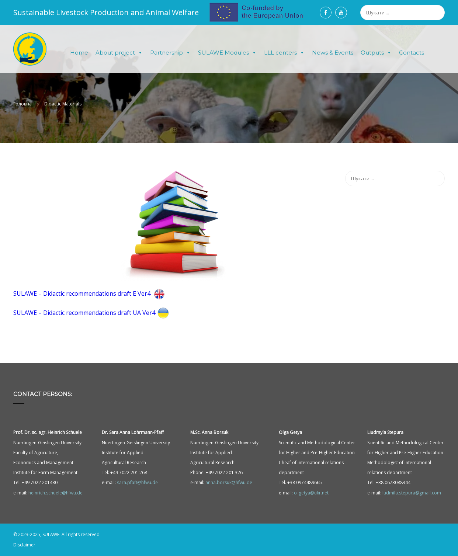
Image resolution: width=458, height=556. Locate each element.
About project (119, 53)
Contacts (411, 52)
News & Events (332, 52)
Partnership (170, 53)
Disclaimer (24, 545)
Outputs (376, 53)
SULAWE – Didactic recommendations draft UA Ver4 (92, 313)
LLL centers (284, 53)
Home (79, 52)
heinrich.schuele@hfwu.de (55, 493)
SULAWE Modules (227, 53)
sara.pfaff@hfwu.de (137, 482)
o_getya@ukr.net (311, 493)
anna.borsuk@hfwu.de (228, 482)
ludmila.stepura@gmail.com (411, 493)
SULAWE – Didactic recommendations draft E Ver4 (90, 293)
